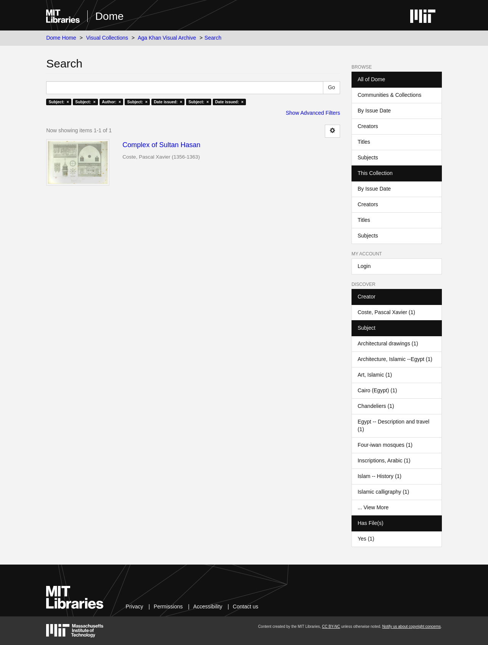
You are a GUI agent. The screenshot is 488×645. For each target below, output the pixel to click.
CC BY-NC (331, 626)
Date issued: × (168, 101)
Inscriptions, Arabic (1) (384, 460)
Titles (364, 142)
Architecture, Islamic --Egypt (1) (395, 359)
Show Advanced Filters (313, 113)
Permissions (168, 606)
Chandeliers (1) (376, 406)
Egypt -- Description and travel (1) (393, 425)
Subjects (368, 157)
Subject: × (58, 101)
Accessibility (207, 606)
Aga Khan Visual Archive (167, 38)
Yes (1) (366, 539)
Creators (368, 126)
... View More (373, 507)
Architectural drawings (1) (388, 343)
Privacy (134, 606)
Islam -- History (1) (379, 476)
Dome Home (61, 38)
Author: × (111, 101)
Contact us (245, 606)
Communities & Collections (389, 95)
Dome (109, 16)
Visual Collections (107, 38)
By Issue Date (374, 111)
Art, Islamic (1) (375, 375)
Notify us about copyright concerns (411, 626)
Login (364, 266)
